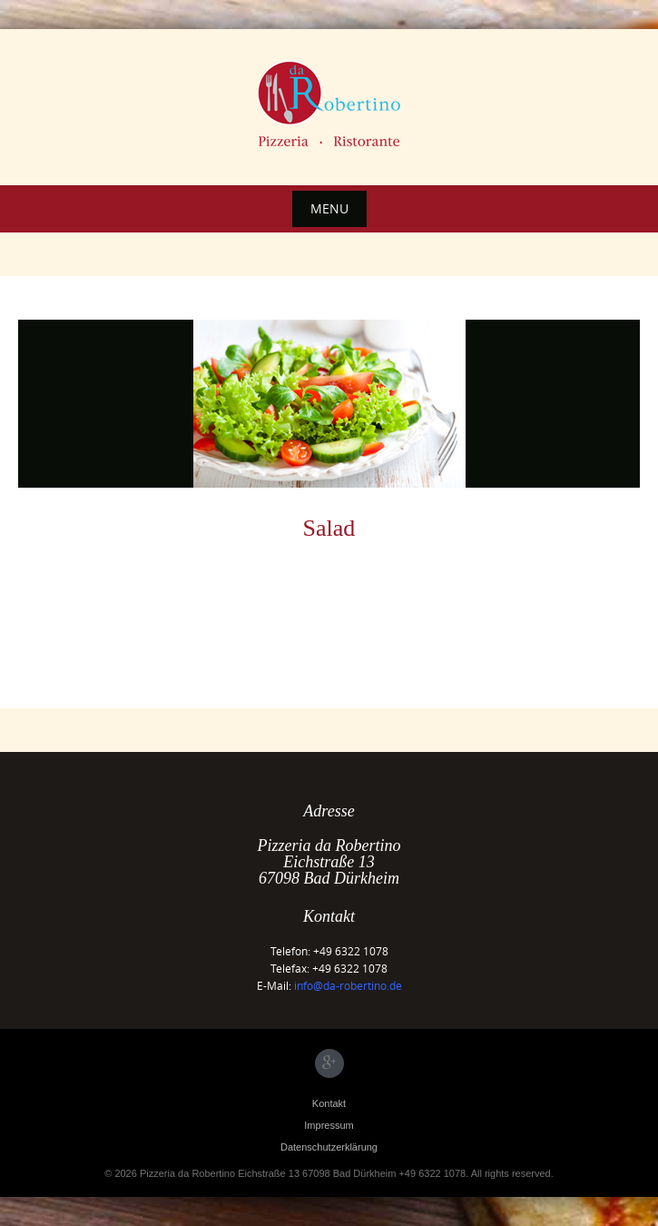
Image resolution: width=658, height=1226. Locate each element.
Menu (329, 208)
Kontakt (329, 1103)
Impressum (328, 1125)
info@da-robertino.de (348, 985)
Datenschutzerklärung (329, 1147)
